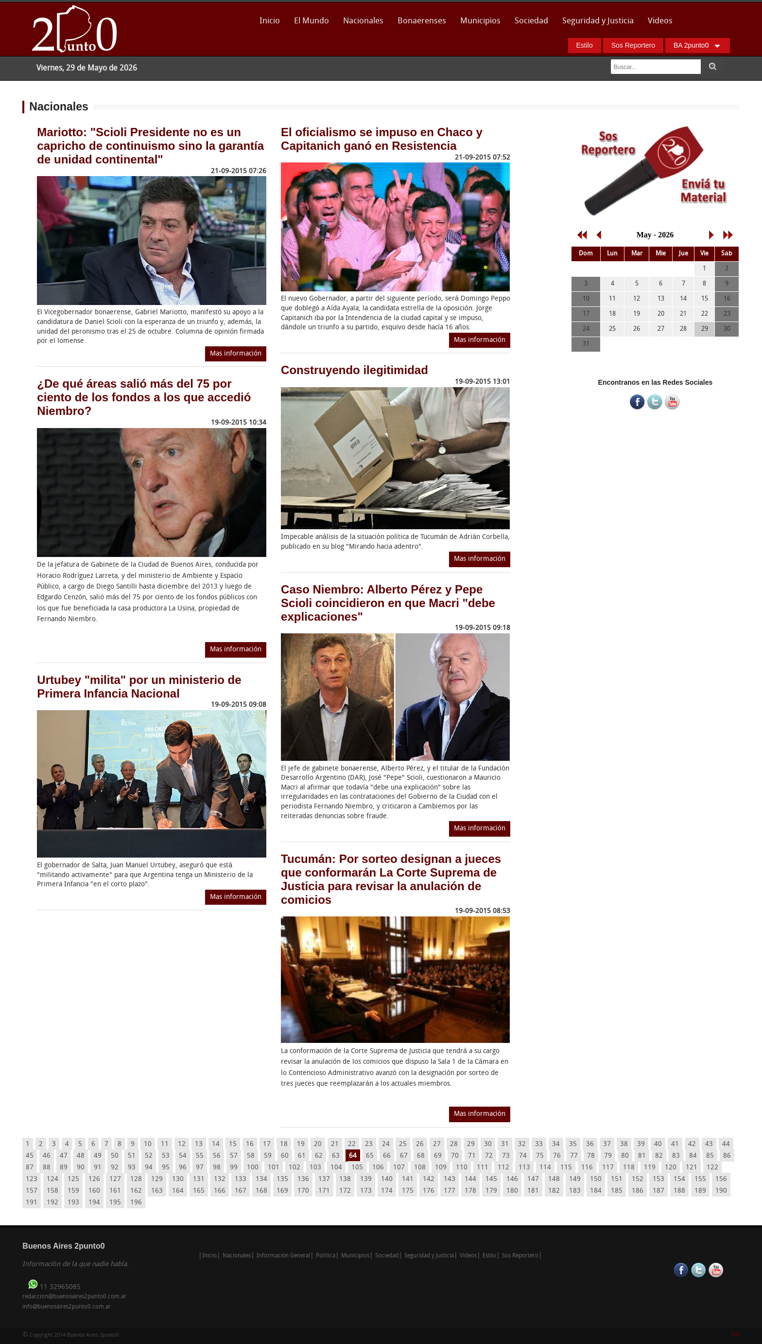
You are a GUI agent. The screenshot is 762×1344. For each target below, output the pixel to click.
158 (52, 1191)
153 (658, 1179)
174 (387, 1191)
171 (324, 1191)
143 (449, 1179)
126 (94, 1179)
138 (345, 1179)
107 (399, 1167)
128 (136, 1179)
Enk (735, 1335)
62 (319, 1156)
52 (149, 1156)
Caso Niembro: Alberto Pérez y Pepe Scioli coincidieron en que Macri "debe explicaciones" (388, 603)
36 (590, 1144)
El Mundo (311, 21)
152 (637, 1179)
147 (533, 1179)
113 (524, 1167)
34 (556, 1144)
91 (98, 1167)
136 (303, 1179)
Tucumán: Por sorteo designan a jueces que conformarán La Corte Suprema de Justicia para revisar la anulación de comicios (391, 879)
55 (200, 1156)
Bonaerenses (419, 24)
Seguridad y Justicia (598, 21)
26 (420, 1144)
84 (693, 1156)
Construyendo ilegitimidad (354, 369)
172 (345, 1191)
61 (302, 1156)
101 (273, 1167)
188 (679, 1191)
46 (47, 1156)
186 (637, 1191)
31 (505, 1144)
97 (200, 1167)
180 (512, 1191)
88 (47, 1167)
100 (253, 1167)
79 (608, 1156)
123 (31, 1179)
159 (73, 1191)
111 (482, 1167)
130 (178, 1179)
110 (462, 1167)
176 (428, 1191)
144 (470, 1179)
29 (471, 1144)
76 (557, 1156)
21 (335, 1144)
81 (642, 1156)
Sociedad (531, 21)
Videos (660, 21)
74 (523, 1156)
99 (234, 1167)
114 (545, 1167)
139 (366, 1179)
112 (503, 1167)
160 (94, 1191)
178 (470, 1191)
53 (166, 1156)
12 (182, 1144)
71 (472, 1156)
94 (149, 1167)
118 (629, 1167)
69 (438, 1156)
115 (566, 1167)
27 (437, 1144)
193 (73, 1202)
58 (251, 1156)
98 (217, 1167)
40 (658, 1144)
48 (81, 1156)
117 (608, 1167)
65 (370, 1156)
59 (268, 1156)
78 (591, 1156)
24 (386, 1144)
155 (700, 1179)
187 (658, 1191)
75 (540, 1156)
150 (596, 1179)
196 (136, 1202)
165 (199, 1191)
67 (404, 1156)
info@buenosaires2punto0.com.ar (66, 1307)
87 (30, 1167)
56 (217, 1156)
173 (366, 1191)
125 (73, 1179)
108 (420, 1167)
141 (408, 1179)
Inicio (270, 21)
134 (261, 1179)
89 (64, 1167)
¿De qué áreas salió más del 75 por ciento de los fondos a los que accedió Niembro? (144, 397)
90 (81, 1167)
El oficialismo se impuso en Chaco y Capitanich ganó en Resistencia (382, 138)
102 (294, 1167)
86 (727, 1156)
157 (31, 1191)
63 (336, 1156)
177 (449, 1191)
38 (624, 1144)
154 (679, 1179)
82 (659, 1156)
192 (52, 1202)
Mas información (235, 354)
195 (115, 1202)
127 (115, 1179)
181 (533, 1191)
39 (641, 1144)
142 (428, 1179)
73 (506, 1156)
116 (587, 1167)
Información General (284, 1256)
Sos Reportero (633, 45)
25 (403, 1144)
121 (691, 1167)
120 (670, 1167)
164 (178, 1191)
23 (369, 1144)
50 (115, 1156)
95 (166, 1167)
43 (709, 1144)
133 (240, 1179)
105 (357, 1167)
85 (710, 1156)
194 (94, 1202)
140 (387, 1179)
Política (325, 1256)
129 (157, 1179)
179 (491, 1191)
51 (132, 1156)
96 (183, 1167)
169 (282, 1191)
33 (539, 1144)
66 (387, 1156)
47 (64, 1156)
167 (240, 1191)
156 (721, 1179)
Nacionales (363, 21)
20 (318, 1144)
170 (303, 1191)
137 (324, 1179)
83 (676, 1156)
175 (408, 1191)
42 (692, 1144)
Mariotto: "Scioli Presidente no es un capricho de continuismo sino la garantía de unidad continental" (150, 145)
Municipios (480, 21)
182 (554, 1191)
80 (625, 1156)
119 (650, 1167)
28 (454, 1144)
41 (675, 1144)
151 (617, 1179)
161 (115, 1191)
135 (282, 1179)
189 (700, 1191)
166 (219, 1191)
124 (52, 1179)
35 (573, 1144)
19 (301, 1144)
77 (574, 1156)
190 (721, 1191)
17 (267, 1144)
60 (285, 1156)
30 (488, 1144)
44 (726, 1144)
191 (31, 1202)
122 (712, 1167)
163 (157, 1191)
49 (98, 1156)
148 (554, 1179)
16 (250, 1144)
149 (575, 1179)
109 (441, 1167)
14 (216, 1144)
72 (489, 1156)
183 (575, 1191)
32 (522, 1144)
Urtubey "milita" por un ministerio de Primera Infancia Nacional (139, 686)
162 (136, 1191)
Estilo (584, 45)
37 (607, 1144)
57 (234, 1156)
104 (336, 1167)
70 (455, 1156)
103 (315, 1167)
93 (132, 1167)
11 (165, 1144)
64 (353, 1156)
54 (183, 1156)
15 (233, 1144)
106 (378, 1167)
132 (219, 1179)
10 (148, 1144)
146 (512, 1179)
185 (617, 1191)
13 (199, 1144)
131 (199, 1179)
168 (261, 1191)
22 (352, 1144)
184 (596, 1191)
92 (115, 1167)
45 (30, 1156)
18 (284, 1144)
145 (491, 1179)
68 (421, 1156)
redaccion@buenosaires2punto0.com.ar (74, 1297)
